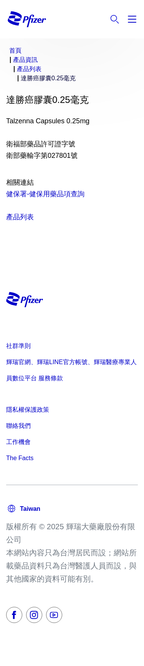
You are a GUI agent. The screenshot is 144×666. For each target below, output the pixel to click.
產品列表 (20, 217)
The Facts (19, 458)
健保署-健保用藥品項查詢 (45, 194)
